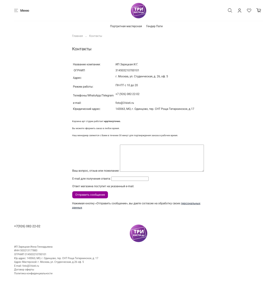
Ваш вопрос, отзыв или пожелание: (95, 170)
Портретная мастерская (126, 26)
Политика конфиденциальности (33, 273)
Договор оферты (24, 269)
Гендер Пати (154, 26)
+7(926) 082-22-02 (27, 226)
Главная (77, 36)
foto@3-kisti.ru (30, 265)
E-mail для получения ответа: (91, 178)
